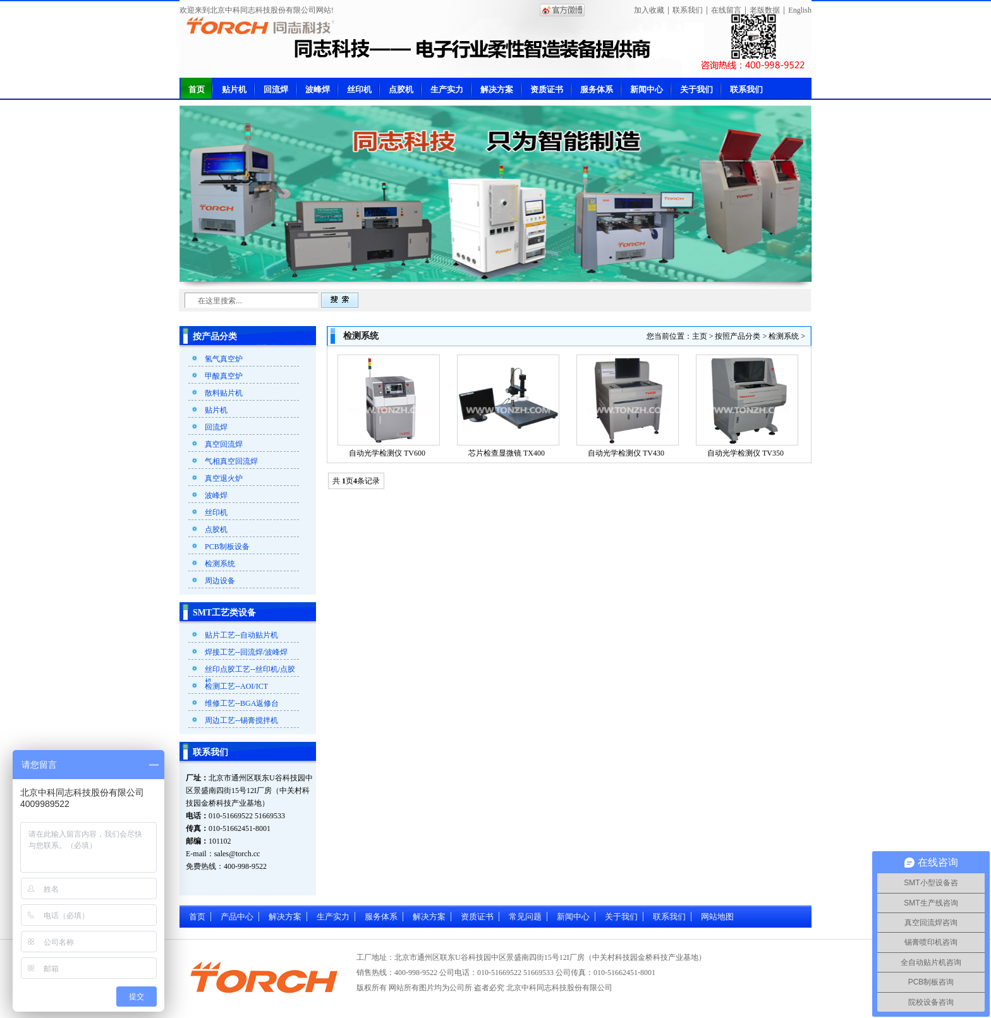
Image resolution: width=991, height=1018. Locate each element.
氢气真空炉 (224, 358)
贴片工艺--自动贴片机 (241, 635)
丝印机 (359, 89)
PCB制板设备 (227, 546)
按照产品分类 (737, 336)
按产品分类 (215, 336)
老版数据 (765, 10)
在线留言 (726, 10)
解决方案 (496, 89)
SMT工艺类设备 (224, 612)
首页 (196, 89)
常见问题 (525, 916)
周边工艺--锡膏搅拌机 (241, 720)
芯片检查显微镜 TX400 (506, 453)
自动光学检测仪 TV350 (745, 453)
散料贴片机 (224, 393)
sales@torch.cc (237, 853)
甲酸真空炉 (224, 376)
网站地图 (717, 916)
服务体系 (596, 89)
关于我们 (696, 89)
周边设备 (220, 580)
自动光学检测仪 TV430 (626, 453)
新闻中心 (646, 89)
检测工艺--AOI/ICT (236, 686)
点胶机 (401, 89)
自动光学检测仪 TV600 (387, 453)
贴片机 (234, 89)
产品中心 (237, 916)
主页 (699, 336)
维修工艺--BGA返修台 (242, 703)
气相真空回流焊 (231, 461)
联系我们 (687, 10)
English (800, 10)
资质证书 (546, 89)
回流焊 (276, 89)
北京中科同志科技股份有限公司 (559, 987)
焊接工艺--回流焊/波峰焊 (246, 652)
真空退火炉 (224, 478)
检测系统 (220, 563)
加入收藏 (649, 10)
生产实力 (446, 89)
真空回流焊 (224, 444)
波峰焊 (317, 89)
